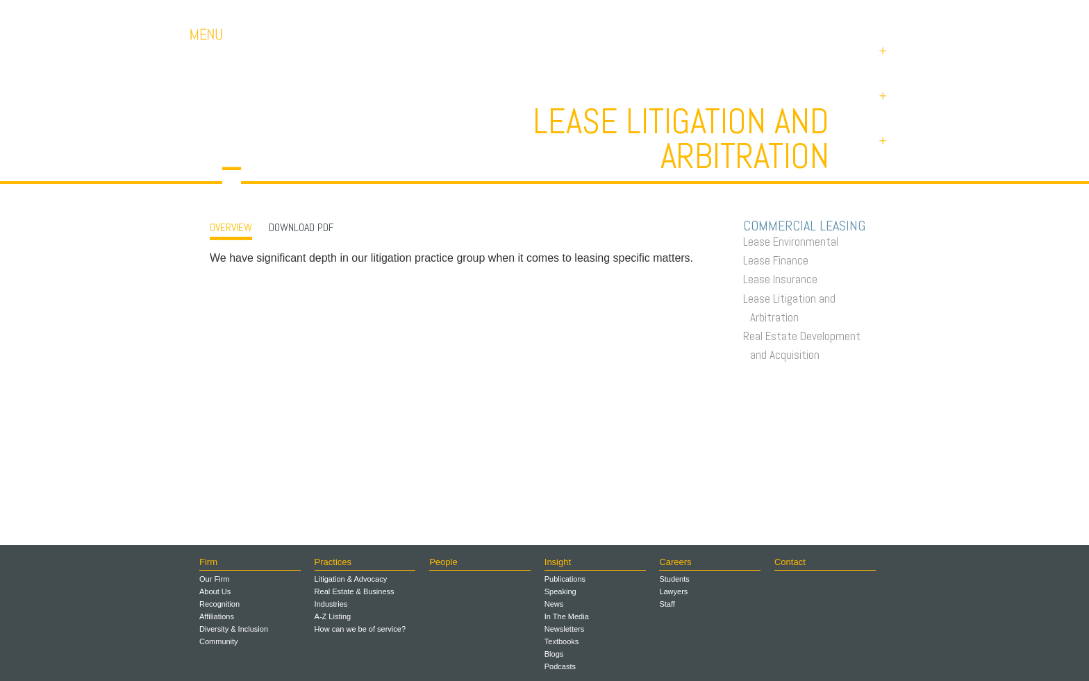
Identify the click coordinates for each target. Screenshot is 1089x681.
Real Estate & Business (354, 591)
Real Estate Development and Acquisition (805, 345)
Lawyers (673, 591)
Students (674, 579)
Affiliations (216, 616)
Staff (666, 604)
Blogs (554, 654)
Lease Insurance (783, 279)
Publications (564, 579)
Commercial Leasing (807, 226)
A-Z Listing (333, 616)
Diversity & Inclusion (233, 629)
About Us (215, 591)
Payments (871, 13)
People (443, 562)
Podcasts (560, 666)
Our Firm (214, 579)
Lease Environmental (794, 241)
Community (218, 641)
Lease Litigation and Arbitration (793, 308)
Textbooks (561, 641)
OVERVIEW (231, 227)
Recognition (219, 604)
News (554, 604)
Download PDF (301, 227)
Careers (739, 13)
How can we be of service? (360, 629)
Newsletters (564, 629)
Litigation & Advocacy (351, 579)
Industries (331, 604)
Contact (801, 13)
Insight (557, 562)
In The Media (566, 616)
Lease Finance (779, 260)
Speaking (560, 591)
